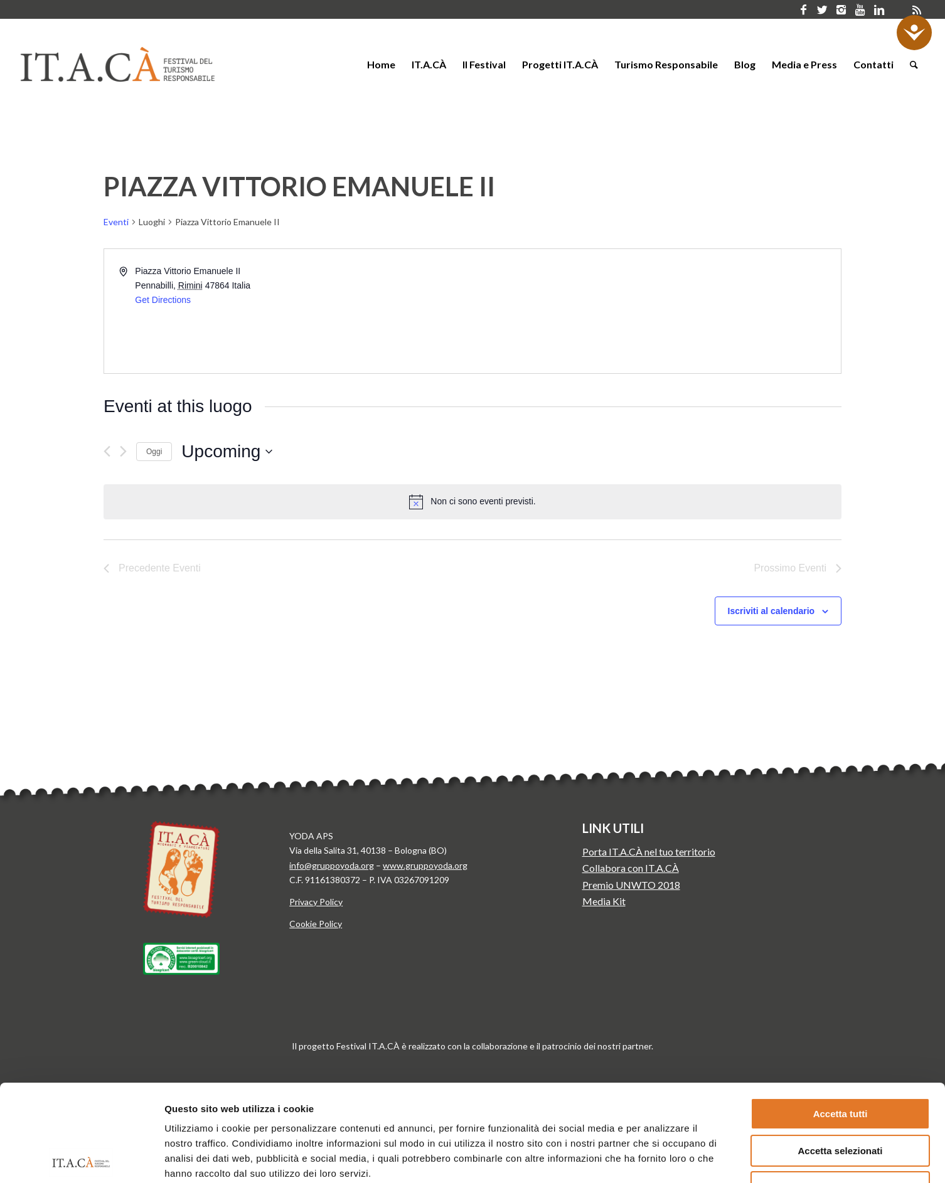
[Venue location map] (656, 311)
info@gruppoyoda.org (331, 865)
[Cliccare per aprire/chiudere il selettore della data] (226, 451)
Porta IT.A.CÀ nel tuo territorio (648, 851)
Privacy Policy (316, 901)
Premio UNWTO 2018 (631, 885)
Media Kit (604, 901)
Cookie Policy (315, 923)
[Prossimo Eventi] (123, 451)
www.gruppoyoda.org (425, 865)
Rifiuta (840, 1090)
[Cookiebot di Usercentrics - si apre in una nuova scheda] (81, 1158)
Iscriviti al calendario (771, 611)
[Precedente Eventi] (107, 451)
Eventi (116, 221)
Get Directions (163, 300)
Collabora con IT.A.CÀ (630, 868)
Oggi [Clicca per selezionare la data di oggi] (154, 451)
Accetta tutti (840, 1017)
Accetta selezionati (840, 1054)
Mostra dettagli (657, 1158)
